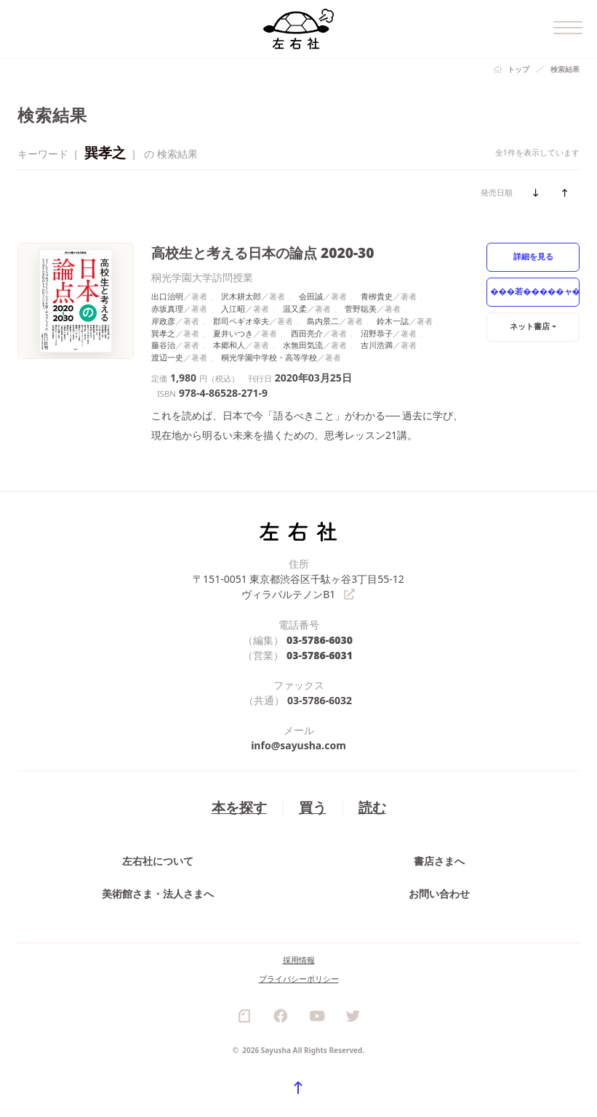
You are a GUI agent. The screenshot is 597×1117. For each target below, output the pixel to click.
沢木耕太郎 (241, 296)
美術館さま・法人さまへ (158, 893)
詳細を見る (533, 256)
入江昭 (233, 308)
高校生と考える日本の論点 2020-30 (262, 252)
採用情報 (299, 959)
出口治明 (167, 296)
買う (312, 807)
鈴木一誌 (393, 320)
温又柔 (295, 308)
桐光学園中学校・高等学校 (269, 357)
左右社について (157, 861)
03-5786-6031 (320, 655)
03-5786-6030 (320, 640)
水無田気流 (303, 344)
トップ (518, 69)
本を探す (239, 807)
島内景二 (323, 320)
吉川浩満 (377, 344)
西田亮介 (307, 333)
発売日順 (497, 192)
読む (372, 807)
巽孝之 (163, 333)
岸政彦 (163, 320)
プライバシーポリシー (299, 978)
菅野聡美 (361, 308)
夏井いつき (233, 333)
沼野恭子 (377, 333)
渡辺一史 (167, 357)
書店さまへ (439, 861)
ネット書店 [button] (530, 325)
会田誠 (311, 296)
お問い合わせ (439, 893)
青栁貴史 (377, 296)
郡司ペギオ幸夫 (241, 320)
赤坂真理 (167, 308)
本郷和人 (229, 344)
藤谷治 (163, 344)
